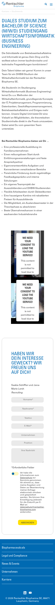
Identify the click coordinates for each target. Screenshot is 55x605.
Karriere (5, 12)
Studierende (17, 12)
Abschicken (27, 523)
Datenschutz (26, 478)
